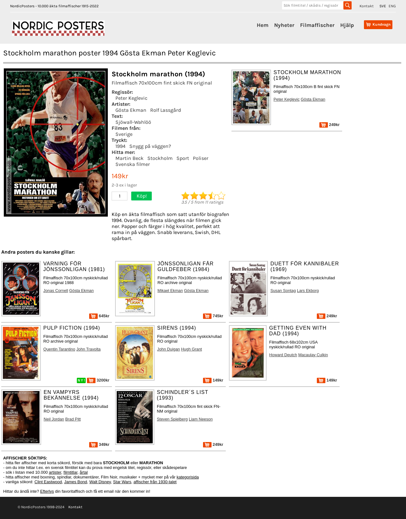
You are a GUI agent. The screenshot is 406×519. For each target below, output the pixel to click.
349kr (99, 444)
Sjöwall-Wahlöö (133, 122)
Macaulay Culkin (313, 354)
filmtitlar (70, 472)
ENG (392, 6)
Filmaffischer (317, 25)
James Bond (75, 481)
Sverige (123, 134)
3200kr (98, 380)
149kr (213, 380)
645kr (99, 315)
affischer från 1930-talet (154, 481)
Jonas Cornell (55, 290)
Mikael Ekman (170, 290)
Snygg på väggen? (150, 146)
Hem (262, 25)
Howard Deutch (283, 354)
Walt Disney (100, 481)
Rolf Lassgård (165, 110)
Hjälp (347, 25)
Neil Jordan (54, 419)
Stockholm (160, 158)
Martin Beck (129, 158)
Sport (182, 158)
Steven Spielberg (172, 419)
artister (55, 472)
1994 (120, 146)
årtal (84, 472)
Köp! (142, 196)
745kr (213, 315)
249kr (329, 124)
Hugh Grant (191, 349)
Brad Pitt (73, 419)
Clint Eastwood (48, 481)
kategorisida (188, 477)
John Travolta (88, 349)
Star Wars (122, 481)
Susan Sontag (283, 290)
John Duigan (168, 349)
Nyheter (284, 25)
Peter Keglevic (131, 98)
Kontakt (367, 6)
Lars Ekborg (308, 290)
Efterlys (47, 491)
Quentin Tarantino (59, 349)
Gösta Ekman (130, 110)
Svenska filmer (132, 164)
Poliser (200, 158)
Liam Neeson (200, 419)
